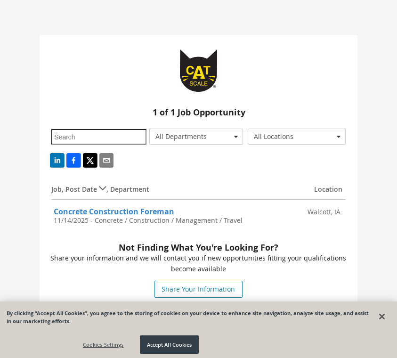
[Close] (382, 318)
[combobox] (196, 137)
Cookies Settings (103, 346)
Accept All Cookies (169, 346)
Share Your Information (198, 289)
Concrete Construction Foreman (114, 211)
